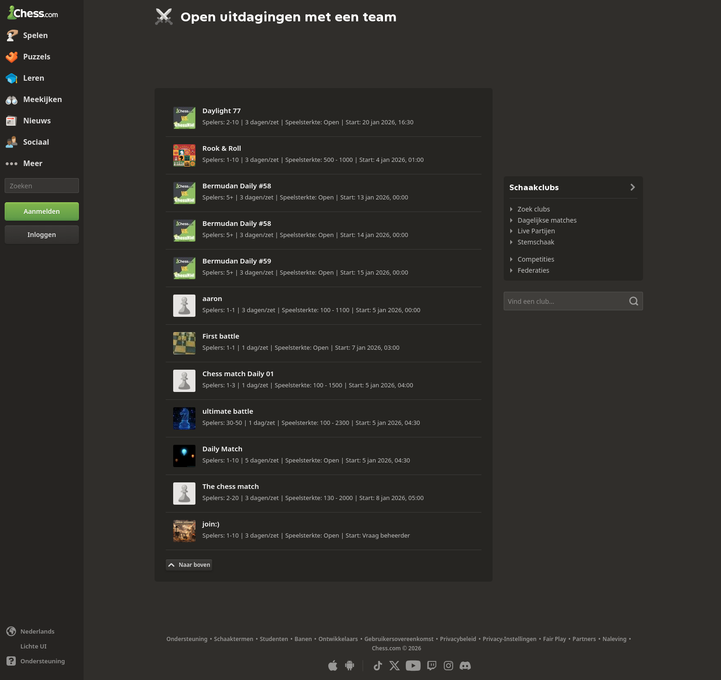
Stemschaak (536, 241)
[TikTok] (377, 665)
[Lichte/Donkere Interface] (42, 646)
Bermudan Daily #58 (236, 185)
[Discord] (465, 665)
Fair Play (554, 639)
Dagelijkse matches (547, 220)
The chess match (230, 486)
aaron (212, 298)
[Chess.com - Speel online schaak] (42, 13)
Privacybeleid (458, 639)
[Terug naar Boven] (189, 565)
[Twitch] (431, 665)
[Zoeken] (42, 185)
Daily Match (222, 448)
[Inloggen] (42, 234)
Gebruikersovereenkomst (399, 639)
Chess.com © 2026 (396, 648)
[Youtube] (413, 665)
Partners (584, 639)
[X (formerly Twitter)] (394, 665)
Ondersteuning (187, 639)
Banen (303, 639)
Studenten (274, 639)
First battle (221, 335)
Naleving (615, 639)
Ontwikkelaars (338, 639)
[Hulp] (42, 661)
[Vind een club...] (573, 301)
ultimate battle (227, 411)
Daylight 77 (221, 110)
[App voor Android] (349, 665)
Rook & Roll (221, 148)
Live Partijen (536, 230)
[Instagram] (448, 665)
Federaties (533, 270)
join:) (210, 523)
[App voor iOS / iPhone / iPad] (332, 665)
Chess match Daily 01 (238, 373)
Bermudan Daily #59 (236, 260)
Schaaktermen (233, 639)
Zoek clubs (534, 209)
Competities (536, 259)
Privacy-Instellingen (510, 639)
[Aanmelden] (42, 211)
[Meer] (42, 163)
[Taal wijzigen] (42, 631)
